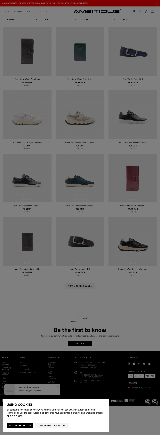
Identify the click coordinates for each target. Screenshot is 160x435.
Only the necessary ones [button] (52, 425)
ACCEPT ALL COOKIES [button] (20, 425)
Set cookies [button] (15, 416)
